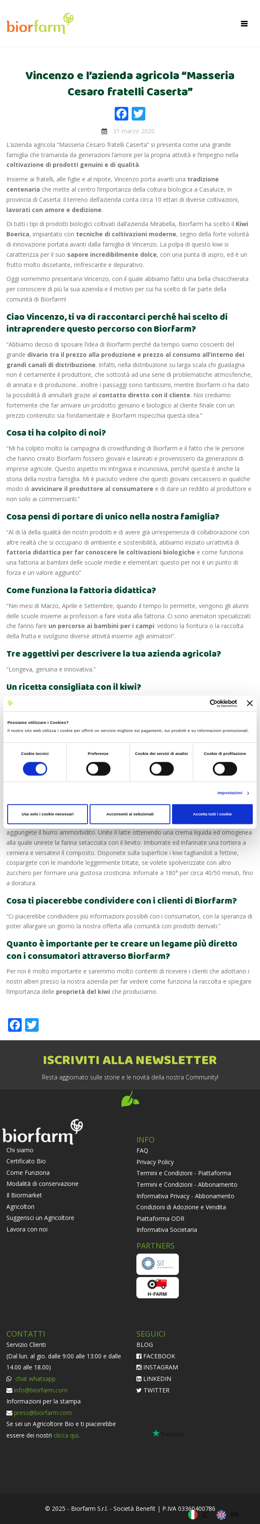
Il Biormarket (24, 1195)
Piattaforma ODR (160, 1218)
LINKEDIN (153, 1379)
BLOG (144, 1344)
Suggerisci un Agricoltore (40, 1218)
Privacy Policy (155, 1162)
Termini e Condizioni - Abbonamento (186, 1184)
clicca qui (66, 1435)
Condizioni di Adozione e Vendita (181, 1207)
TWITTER (153, 1390)
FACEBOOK (155, 1356)
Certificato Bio (26, 1161)
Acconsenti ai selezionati (129, 814)
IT (205, 1514)
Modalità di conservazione (42, 1184)
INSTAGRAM (157, 1367)
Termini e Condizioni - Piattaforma (183, 1173)
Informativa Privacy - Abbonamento (185, 1196)
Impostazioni (230, 793)
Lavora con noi (27, 1229)
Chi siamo (20, 1150)
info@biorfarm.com (41, 1390)
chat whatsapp (35, 1379)
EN (235, 1514)
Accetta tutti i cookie (212, 814)
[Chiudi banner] (250, 703)
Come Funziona (28, 1172)
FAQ (142, 1150)
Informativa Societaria (166, 1230)
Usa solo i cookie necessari (47, 814)
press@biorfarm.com (43, 1413)
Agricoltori (20, 1207)
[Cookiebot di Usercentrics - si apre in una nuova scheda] (200, 703)
